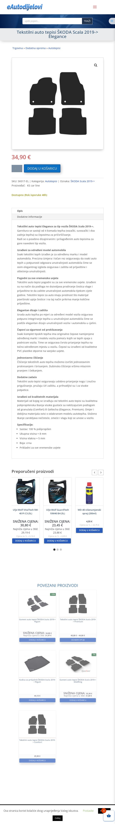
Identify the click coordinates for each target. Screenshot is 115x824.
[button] (96, 65)
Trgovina (17, 48)
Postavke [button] (88, 810)
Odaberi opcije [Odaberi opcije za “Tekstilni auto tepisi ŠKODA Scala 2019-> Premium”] (71, 652)
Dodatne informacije (29, 216)
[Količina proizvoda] (17, 168)
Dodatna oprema (35, 48)
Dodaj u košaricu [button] (25, 540)
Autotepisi (54, 48)
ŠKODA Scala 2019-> (83, 181)
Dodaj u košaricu (42, 168)
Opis (20, 211)
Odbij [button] (57, 818)
